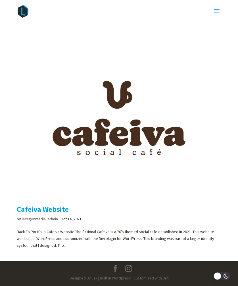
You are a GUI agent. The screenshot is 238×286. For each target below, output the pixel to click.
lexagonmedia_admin (40, 218)
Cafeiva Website (43, 209)
